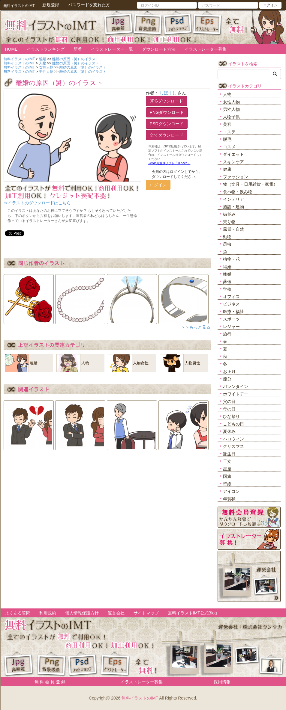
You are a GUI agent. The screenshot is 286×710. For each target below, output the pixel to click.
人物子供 (231, 116)
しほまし (168, 92)
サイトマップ (146, 613)
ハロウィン (233, 438)
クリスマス (233, 446)
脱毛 (227, 139)
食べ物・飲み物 (237, 191)
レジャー (231, 326)
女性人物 (231, 101)
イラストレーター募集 (206, 49)
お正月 (229, 371)
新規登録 (50, 4)
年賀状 (229, 498)
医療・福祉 (233, 311)
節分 (227, 379)
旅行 (227, 334)
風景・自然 (233, 229)
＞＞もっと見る (195, 327)
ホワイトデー (235, 394)
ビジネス (231, 304)
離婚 (227, 274)
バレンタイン (235, 386)
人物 (227, 94)
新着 (78, 49)
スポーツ (231, 319)
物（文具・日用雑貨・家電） (250, 184)
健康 (227, 169)
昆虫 (227, 244)
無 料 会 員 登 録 (48, 681)
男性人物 (231, 109)
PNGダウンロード (167, 112)
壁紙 (227, 483)
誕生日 (229, 453)
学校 (227, 289)
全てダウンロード (166, 135)
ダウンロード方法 (159, 49)
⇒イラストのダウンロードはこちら (37, 202)
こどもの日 (233, 424)
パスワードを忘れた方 (89, 4)
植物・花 (231, 259)
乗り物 (229, 221)
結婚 (227, 266)
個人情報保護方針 (82, 613)
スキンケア (233, 161)
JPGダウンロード (166, 101)
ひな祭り (231, 416)
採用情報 (222, 681)
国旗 (227, 476)
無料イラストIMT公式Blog (192, 613)
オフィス (231, 296)
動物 (227, 236)
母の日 (229, 409)
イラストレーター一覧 (112, 49)
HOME (11, 49)
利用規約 (47, 613)
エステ (229, 131)
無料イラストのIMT (140, 698)
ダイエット (233, 154)
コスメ (229, 146)
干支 (227, 461)
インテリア (233, 199)
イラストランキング (46, 49)
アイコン (231, 491)
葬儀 (227, 281)
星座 (227, 468)
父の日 (229, 401)
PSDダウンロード (167, 123)
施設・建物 (233, 206)
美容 (227, 124)
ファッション (235, 176)
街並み (229, 214)
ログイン (270, 5)
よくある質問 (17, 613)
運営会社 (116, 613)
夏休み (229, 431)
